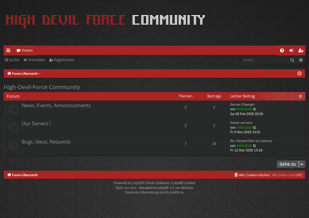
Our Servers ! (36, 123)
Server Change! (242, 104)
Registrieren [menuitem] (302, 51)
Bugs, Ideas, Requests (46, 141)
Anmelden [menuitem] (293, 51)
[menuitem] (282, 50)
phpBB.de (176, 192)
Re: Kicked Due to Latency (251, 141)
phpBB (137, 183)
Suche (14, 59)
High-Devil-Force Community (42, 87)
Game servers (241, 122)
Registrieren (64, 59)
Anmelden (36, 59)
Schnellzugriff (9, 51)
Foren (27, 50)
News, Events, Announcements (56, 105)
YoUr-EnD (244, 109)
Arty (133, 188)
